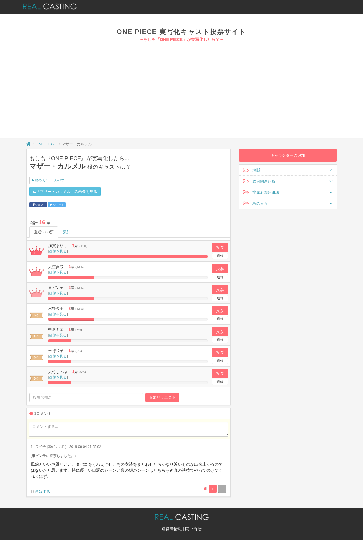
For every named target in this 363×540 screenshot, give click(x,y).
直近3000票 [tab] (44, 232)
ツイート (57, 204)
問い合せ (193, 528)
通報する (42, 491)
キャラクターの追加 (288, 155)
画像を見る (58, 251)
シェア (38, 204)
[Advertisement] (181, 83)
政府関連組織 (288, 181)
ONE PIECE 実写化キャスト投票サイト (181, 31)
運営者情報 (171, 528)
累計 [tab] (67, 232)
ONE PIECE (45, 144)
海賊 (288, 170)
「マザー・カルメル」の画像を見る (65, 191)
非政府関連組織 (288, 192)
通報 (220, 256)
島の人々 (288, 203)
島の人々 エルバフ (48, 180)
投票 (220, 247)
